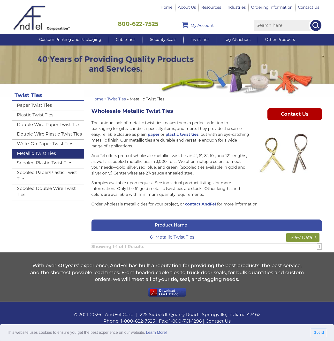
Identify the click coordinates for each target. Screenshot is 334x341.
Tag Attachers (237, 39)
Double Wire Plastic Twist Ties (49, 134)
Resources (211, 7)
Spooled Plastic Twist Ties (44, 163)
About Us (187, 7)
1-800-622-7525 (138, 321)
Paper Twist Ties (34, 105)
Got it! (319, 332)
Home (166, 7)
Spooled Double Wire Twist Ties (46, 191)
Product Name (172, 225)
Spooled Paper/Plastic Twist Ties (47, 176)
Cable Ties (126, 39)
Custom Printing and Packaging (70, 39)
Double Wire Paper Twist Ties (48, 124)
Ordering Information (272, 7)
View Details (303, 237)
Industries (236, 7)
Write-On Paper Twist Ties (45, 143)
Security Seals (163, 39)
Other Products (280, 39)
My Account (198, 25)
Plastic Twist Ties (35, 115)
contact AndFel (200, 204)
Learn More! (156, 332)
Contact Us (308, 7)
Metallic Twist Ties (36, 153)
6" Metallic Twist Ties (172, 237)
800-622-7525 (138, 23)
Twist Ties (200, 39)
